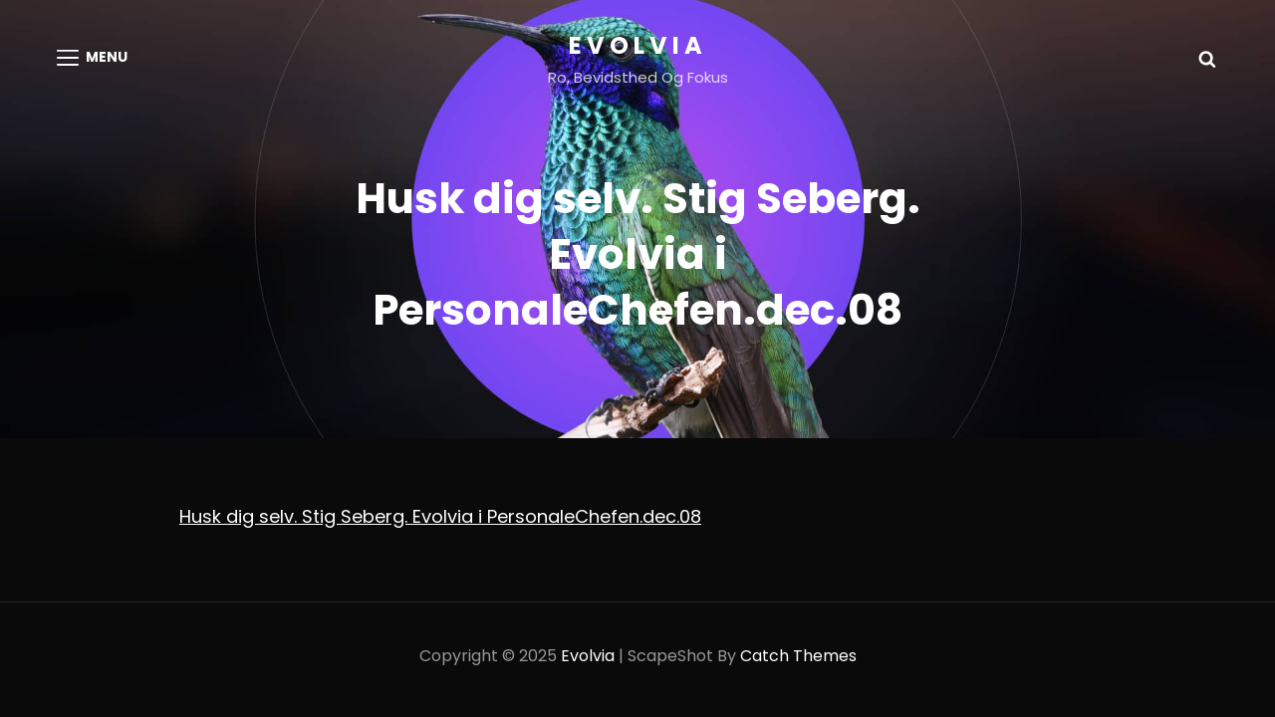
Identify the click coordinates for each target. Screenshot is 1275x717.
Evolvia (638, 45)
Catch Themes (798, 655)
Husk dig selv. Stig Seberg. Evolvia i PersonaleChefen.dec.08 (440, 516)
